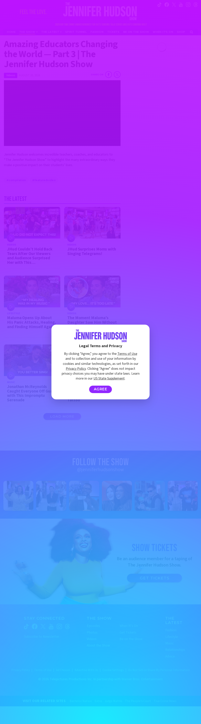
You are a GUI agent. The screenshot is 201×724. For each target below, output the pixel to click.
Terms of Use (127, 353)
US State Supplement (109, 378)
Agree (100, 389)
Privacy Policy (76, 368)
